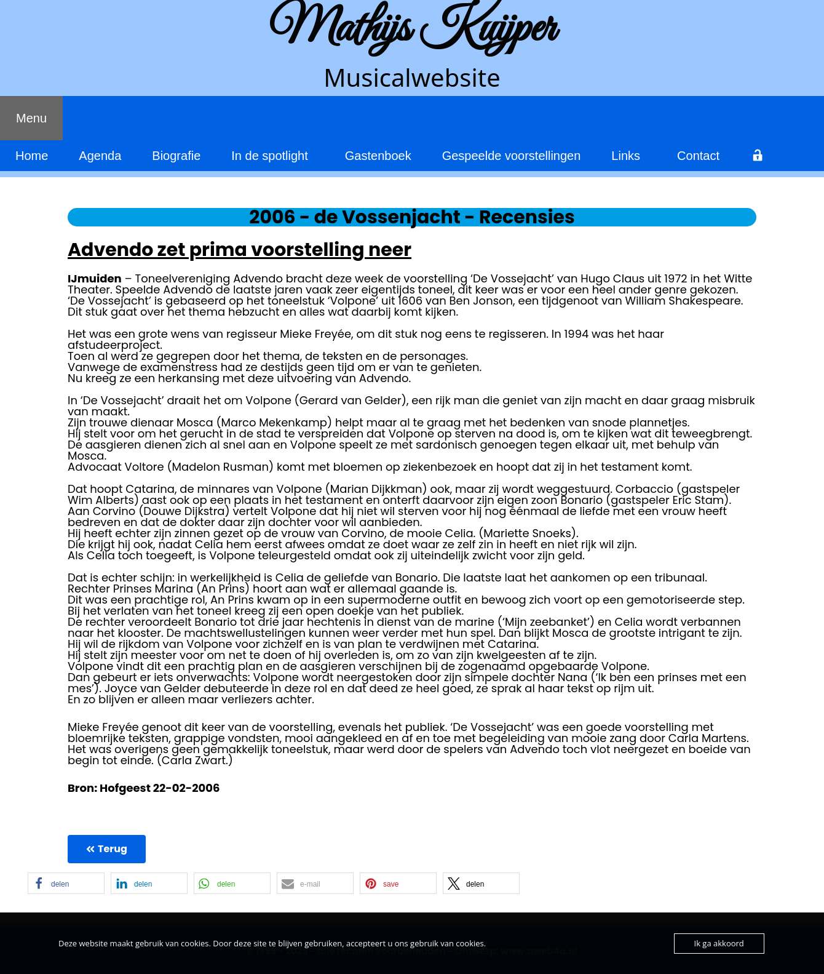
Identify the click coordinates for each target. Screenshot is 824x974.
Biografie (176, 155)
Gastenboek (378, 155)
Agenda (100, 155)
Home (31, 155)
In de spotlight (269, 155)
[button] (66, 883)
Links (625, 155)
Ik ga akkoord (719, 943)
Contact (698, 155)
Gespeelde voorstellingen (511, 155)
